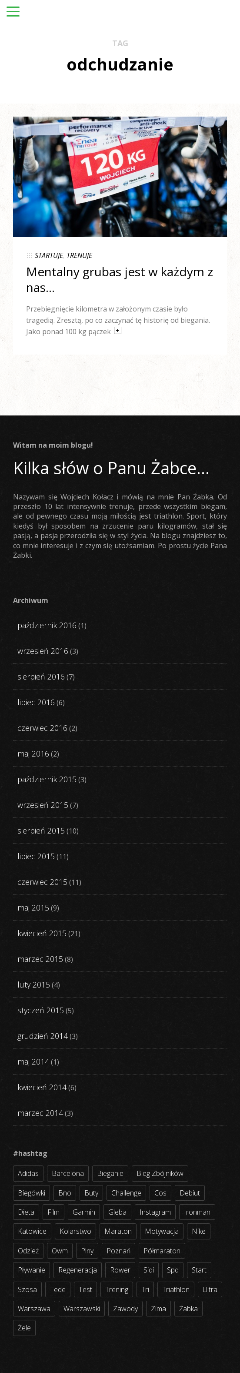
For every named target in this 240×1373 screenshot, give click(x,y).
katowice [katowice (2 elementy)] (32, 1231)
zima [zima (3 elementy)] (158, 1308)
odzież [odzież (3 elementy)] (28, 1251)
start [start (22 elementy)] (199, 1270)
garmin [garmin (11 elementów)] (84, 1212)
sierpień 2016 (41, 676)
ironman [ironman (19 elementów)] (197, 1212)
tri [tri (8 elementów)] (145, 1289)
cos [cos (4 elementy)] (160, 1193)
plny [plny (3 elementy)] (87, 1251)
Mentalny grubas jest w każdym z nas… (119, 279)
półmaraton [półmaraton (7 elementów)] (161, 1251)
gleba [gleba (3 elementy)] (117, 1212)
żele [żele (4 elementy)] (24, 1328)
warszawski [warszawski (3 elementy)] (81, 1308)
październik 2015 (47, 779)
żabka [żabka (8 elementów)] (188, 1308)
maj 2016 (33, 753)
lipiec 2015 (36, 856)
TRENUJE (79, 255)
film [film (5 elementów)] (53, 1212)
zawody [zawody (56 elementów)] (125, 1308)
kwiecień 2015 (42, 933)
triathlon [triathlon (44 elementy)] (176, 1289)
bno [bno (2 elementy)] (64, 1193)
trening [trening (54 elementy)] (116, 1289)
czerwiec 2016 (42, 728)
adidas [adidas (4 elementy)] (28, 1173)
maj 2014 (33, 1061)
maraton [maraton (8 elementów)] (118, 1231)
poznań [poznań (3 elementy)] (118, 1251)
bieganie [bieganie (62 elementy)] (110, 1173)
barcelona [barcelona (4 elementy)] (68, 1173)
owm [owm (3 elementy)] (60, 1251)
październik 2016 (47, 625)
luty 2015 (33, 984)
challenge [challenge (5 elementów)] (126, 1193)
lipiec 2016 (36, 702)
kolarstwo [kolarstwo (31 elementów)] (75, 1231)
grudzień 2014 (42, 1036)
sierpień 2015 (41, 830)
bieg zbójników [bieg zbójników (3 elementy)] (160, 1173)
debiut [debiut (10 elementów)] (190, 1193)
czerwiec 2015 (42, 882)
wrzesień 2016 (42, 651)
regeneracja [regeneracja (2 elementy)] (77, 1270)
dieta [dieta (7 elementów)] (26, 1212)
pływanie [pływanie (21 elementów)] (31, 1270)
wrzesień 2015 (42, 805)
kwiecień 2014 (42, 1087)
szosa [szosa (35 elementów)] (27, 1289)
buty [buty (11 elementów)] (91, 1193)
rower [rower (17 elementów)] (120, 1270)
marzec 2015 (40, 959)
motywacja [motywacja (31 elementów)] (162, 1231)
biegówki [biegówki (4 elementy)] (31, 1193)
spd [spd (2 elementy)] (173, 1270)
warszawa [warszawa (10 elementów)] (34, 1308)
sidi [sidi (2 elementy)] (148, 1270)
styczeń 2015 (40, 1010)
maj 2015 (33, 907)
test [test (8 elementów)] (85, 1289)
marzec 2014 (40, 1113)
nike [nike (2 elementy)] (199, 1231)
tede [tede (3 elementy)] (58, 1289)
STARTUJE (49, 255)
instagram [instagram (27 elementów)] (155, 1212)
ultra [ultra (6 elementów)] (210, 1289)
